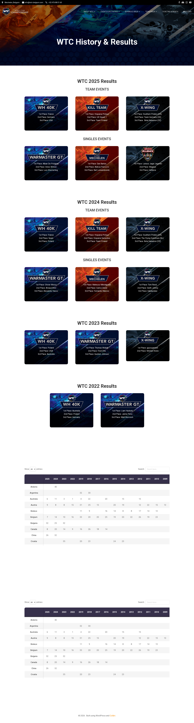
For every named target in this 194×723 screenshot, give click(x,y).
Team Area (151, 12)
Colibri (112, 715)
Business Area (132, 12)
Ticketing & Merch (170, 12)
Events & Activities (110, 12)
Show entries (33, 469)
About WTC (90, 12)
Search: (154, 469)
